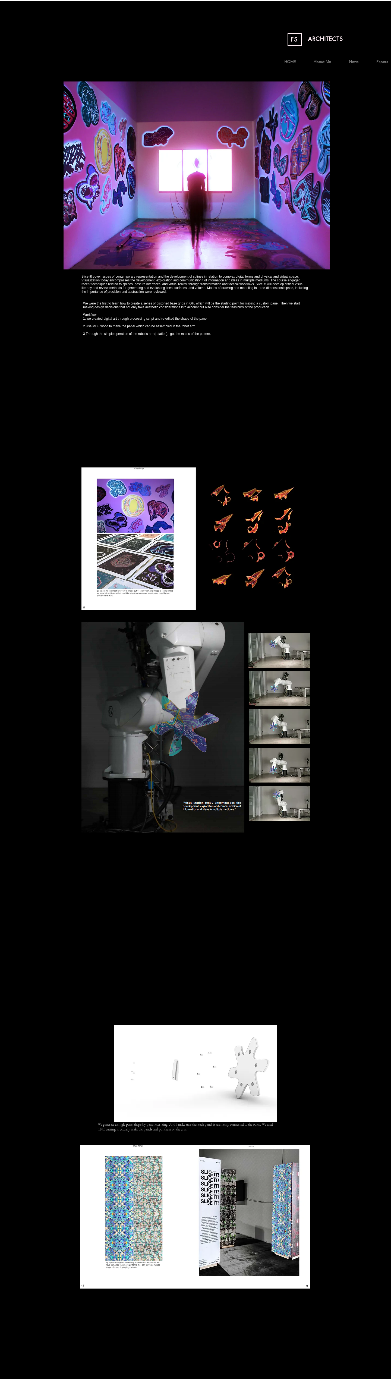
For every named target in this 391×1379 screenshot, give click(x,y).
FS (294, 39)
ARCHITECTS (325, 39)
